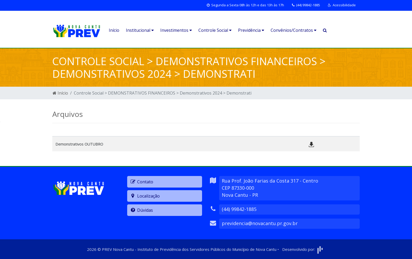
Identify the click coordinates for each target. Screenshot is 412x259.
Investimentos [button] (176, 30)
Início (114, 30)
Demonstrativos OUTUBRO (79, 144)
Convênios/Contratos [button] (293, 30)
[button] (342, 5)
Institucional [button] (140, 30)
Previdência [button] (251, 30)
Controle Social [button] (214, 30)
